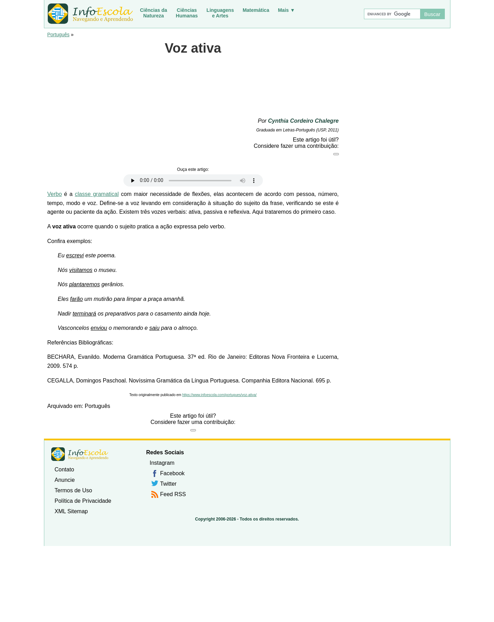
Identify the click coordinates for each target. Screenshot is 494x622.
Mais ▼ (286, 10)
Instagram (162, 463)
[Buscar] (391, 14)
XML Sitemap (71, 511)
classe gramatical (97, 194)
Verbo (54, 194)
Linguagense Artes (220, 12)
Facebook (172, 473)
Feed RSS (173, 494)
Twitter (168, 484)
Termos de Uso (73, 490)
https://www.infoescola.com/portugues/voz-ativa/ (219, 395)
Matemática (256, 10)
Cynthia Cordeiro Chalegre (303, 121)
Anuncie (65, 480)
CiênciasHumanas (187, 12)
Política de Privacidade (83, 501)
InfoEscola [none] (79, 454)
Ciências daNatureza (153, 12)
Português (58, 34)
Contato (64, 469)
